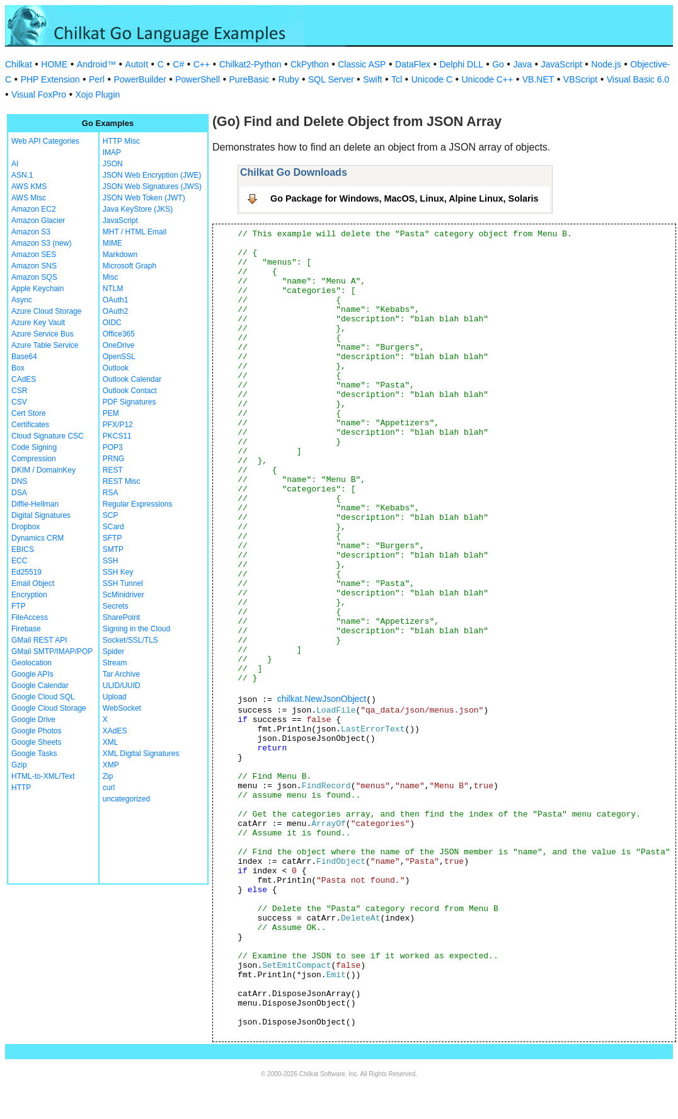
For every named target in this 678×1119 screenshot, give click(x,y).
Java (522, 64)
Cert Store (28, 413)
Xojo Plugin (97, 94)
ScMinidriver (123, 594)
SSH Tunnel (123, 583)
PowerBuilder (139, 79)
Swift (372, 79)
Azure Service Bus (42, 334)
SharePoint (121, 617)
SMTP (113, 549)
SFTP (112, 538)
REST (113, 470)
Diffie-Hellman (35, 504)
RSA (110, 492)
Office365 (119, 334)
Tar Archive (121, 674)
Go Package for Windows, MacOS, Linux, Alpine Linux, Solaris (404, 198)
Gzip (19, 764)
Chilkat (18, 64)
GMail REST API (39, 640)
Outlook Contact (130, 390)
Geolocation (31, 662)
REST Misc (122, 481)
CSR (19, 390)
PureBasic (249, 79)
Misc (110, 277)
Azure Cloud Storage (46, 311)
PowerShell (197, 79)
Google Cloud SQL (43, 696)
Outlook (116, 368)
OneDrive (119, 345)
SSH (110, 560)
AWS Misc (28, 197)
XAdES (115, 730)
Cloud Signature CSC (47, 436)
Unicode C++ (488, 79)
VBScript (580, 79)
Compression (33, 458)
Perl (97, 79)
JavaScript (561, 64)
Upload (115, 696)
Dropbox (25, 526)
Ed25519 (26, 572)
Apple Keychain (37, 288)
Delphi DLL (461, 64)
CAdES (23, 379)
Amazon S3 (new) (41, 243)
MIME (112, 243)
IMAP (112, 152)
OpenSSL (119, 356)
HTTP (21, 787)
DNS (19, 481)
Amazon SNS (34, 265)
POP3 (113, 447)
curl (109, 787)
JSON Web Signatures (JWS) (152, 186)
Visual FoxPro (38, 94)
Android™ (96, 64)
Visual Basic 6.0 (638, 79)
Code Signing (34, 447)
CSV (19, 402)
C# (178, 64)
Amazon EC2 (33, 209)
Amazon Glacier (38, 220)
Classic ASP (362, 64)
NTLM (113, 288)
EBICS (22, 549)
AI (14, 163)
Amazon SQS (34, 277)
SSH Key (118, 572)
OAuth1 (116, 300)
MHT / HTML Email (134, 231)
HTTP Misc (121, 141)
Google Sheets (36, 742)
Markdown (120, 254)
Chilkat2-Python (250, 64)
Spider (114, 651)
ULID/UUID (122, 685)
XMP (111, 764)
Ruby (289, 79)
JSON (113, 163)
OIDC (112, 322)
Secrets (116, 606)
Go (498, 64)
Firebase (26, 628)
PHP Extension (50, 79)
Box (18, 368)
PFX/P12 (118, 424)
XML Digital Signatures (141, 753)
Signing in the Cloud (136, 628)
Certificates (30, 424)
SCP (110, 515)
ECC (19, 560)
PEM (111, 413)
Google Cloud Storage (48, 708)
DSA (19, 492)
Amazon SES (33, 254)
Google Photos (36, 730)
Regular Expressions (138, 504)
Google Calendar (40, 685)
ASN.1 (22, 175)
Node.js (606, 64)
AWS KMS (29, 186)
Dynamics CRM (37, 538)
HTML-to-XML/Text (43, 776)
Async (21, 300)
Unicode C (431, 79)
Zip (108, 776)
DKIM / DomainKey (43, 470)
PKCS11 (117, 436)
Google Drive (33, 719)
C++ (201, 64)
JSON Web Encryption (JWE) (152, 175)
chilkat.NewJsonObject (322, 699)
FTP (18, 606)
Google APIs (32, 674)
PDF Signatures (129, 402)
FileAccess (29, 617)
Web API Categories (45, 141)
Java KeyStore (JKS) (138, 209)
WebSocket (122, 708)
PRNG (114, 458)
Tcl (396, 79)
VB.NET (538, 79)
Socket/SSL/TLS (130, 640)
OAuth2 (116, 311)
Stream (115, 662)
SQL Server (331, 79)
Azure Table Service (45, 345)
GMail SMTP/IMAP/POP (52, 651)
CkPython (309, 64)
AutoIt (137, 64)
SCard (113, 526)
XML (110, 742)
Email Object (32, 583)
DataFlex (412, 64)
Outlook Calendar (132, 379)
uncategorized (126, 799)
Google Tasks (34, 753)
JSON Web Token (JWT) (144, 197)
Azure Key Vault (38, 322)
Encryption (29, 594)
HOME (54, 64)
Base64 (24, 356)
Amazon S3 (30, 231)
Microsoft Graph (129, 265)
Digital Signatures (41, 515)
